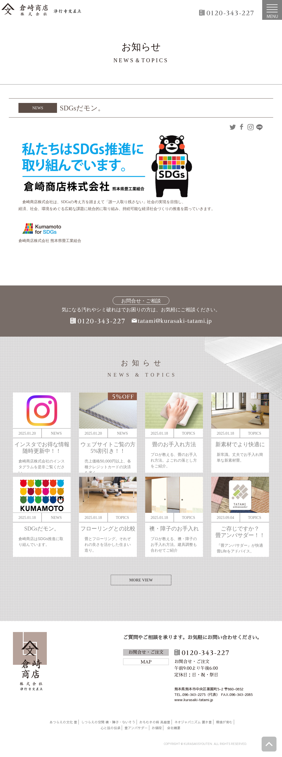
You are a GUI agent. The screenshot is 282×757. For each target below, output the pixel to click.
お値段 (157, 728)
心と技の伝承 (110, 728)
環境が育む (224, 722)
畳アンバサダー (136, 728)
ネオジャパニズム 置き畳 (193, 722)
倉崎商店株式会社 (30, 662)
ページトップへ (269, 744)
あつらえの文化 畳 (63, 722)
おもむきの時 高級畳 (154, 722)
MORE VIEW (141, 580)
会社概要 (173, 728)
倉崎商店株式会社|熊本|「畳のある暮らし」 (41, 10)
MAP (145, 662)
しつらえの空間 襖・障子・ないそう (108, 722)
